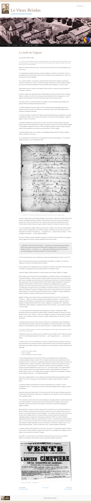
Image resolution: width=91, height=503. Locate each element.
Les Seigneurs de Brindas (23, 489)
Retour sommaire (45, 487)
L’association (14, 45)
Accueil (8, 45)
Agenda (21, 45)
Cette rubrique (21, 61)
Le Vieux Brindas (26, 10)
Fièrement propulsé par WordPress (50, 498)
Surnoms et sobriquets (68, 489)
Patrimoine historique (29, 45)
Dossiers (36, 45)
